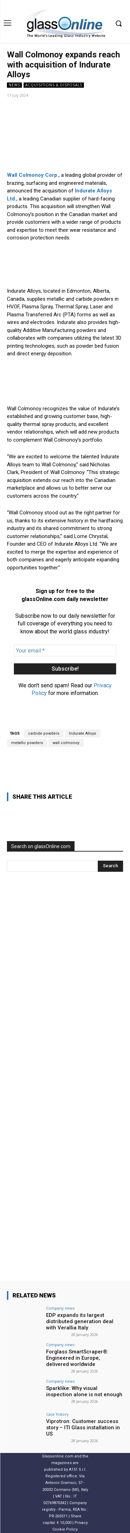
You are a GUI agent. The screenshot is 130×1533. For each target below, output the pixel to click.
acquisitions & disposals (54, 85)
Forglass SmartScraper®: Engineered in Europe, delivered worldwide (77, 1358)
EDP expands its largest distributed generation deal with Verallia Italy (79, 1321)
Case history (57, 1414)
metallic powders (27, 743)
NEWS (14, 85)
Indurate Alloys (82, 733)
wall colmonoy (66, 743)
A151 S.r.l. (77, 1470)
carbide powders (43, 733)
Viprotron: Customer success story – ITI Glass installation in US (83, 1427)
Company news (60, 1308)
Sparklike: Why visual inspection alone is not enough (84, 1391)
